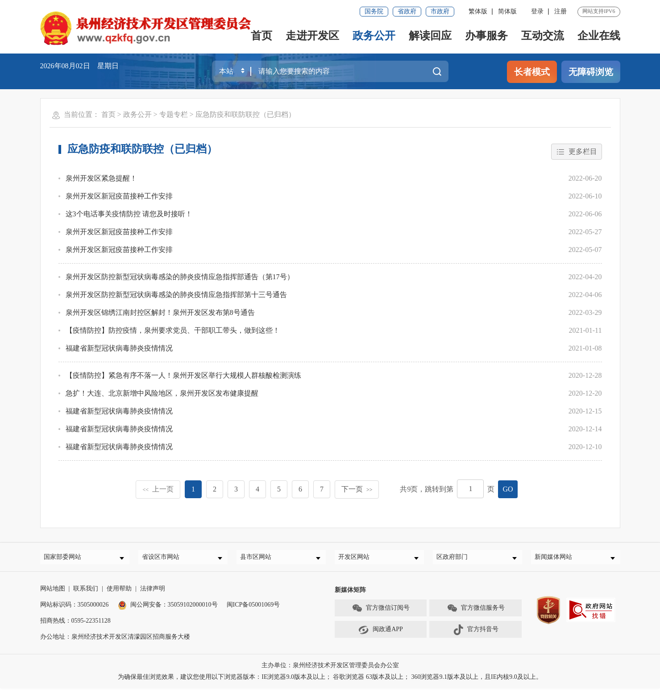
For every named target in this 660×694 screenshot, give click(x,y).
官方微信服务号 (476, 613)
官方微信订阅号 (381, 613)
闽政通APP (380, 635)
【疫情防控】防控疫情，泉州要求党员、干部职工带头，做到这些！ (173, 331)
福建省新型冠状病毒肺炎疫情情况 (119, 349)
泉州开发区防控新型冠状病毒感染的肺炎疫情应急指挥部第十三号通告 (176, 296)
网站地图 (52, 594)
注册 (560, 11)
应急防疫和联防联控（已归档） (245, 114)
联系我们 (85, 594)
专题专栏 (173, 114)
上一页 (158, 490)
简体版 (507, 11)
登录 (537, 11)
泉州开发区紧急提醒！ (101, 179)
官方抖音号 (475, 635)
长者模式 (532, 72)
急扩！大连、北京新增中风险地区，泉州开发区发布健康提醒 (162, 394)
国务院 (374, 11)
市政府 (440, 11)
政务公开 (374, 35)
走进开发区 (312, 35)
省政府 (407, 11)
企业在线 (598, 35)
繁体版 (478, 11)
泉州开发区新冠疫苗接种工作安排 (119, 197)
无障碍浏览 (591, 72)
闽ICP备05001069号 (253, 610)
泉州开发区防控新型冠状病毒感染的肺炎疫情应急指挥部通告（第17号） (180, 278)
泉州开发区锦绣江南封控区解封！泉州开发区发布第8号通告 (160, 314)
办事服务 (486, 35)
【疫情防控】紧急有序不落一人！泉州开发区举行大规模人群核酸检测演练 (183, 376)
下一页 (357, 490)
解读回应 (430, 35)
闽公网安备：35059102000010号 (168, 610)
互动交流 (542, 35)
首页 (261, 35)
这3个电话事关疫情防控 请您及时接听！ (129, 215)
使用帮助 (119, 594)
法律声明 (152, 594)
